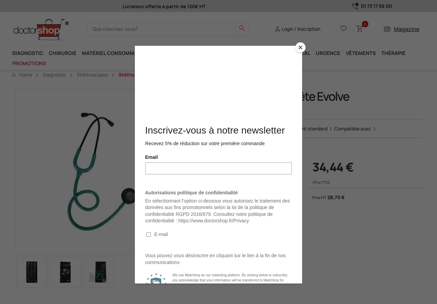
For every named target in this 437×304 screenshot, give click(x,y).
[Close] (300, 47)
